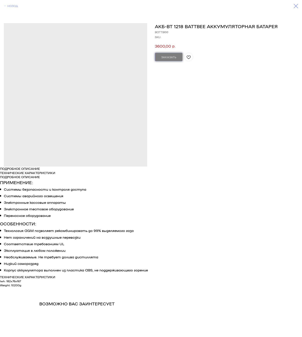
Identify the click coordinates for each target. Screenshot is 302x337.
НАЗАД (12, 5)
